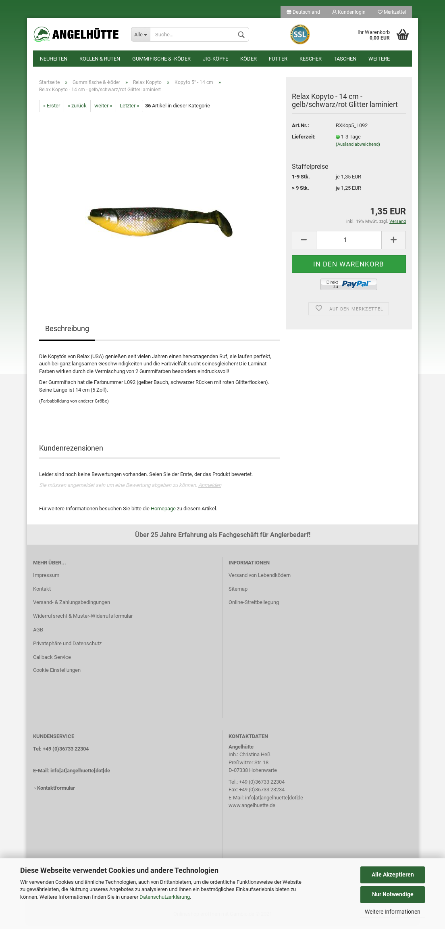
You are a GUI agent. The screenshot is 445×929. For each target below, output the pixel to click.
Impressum (46, 579)
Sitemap (238, 593)
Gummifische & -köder (161, 59)
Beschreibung (67, 332)
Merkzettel (392, 12)
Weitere (379, 59)
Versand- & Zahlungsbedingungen (71, 607)
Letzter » (129, 110)
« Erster (51, 110)
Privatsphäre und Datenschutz (67, 647)
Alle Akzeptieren (393, 874)
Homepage (163, 513)
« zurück (77, 110)
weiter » (103, 110)
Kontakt (42, 593)
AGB (38, 634)
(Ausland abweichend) (358, 148)
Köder (248, 59)
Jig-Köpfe (215, 59)
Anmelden (209, 489)
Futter (278, 59)
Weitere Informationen (392, 911)
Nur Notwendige (393, 894)
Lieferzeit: (304, 141)
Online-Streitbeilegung (254, 607)
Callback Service (52, 661)
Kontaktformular (56, 792)
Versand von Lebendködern (260, 579)
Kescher (310, 59)
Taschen (345, 59)
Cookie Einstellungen (57, 674)
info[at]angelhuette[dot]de (80, 775)
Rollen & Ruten (99, 59)
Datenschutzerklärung (164, 897)
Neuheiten (53, 59)
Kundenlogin (349, 12)
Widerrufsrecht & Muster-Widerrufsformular (83, 620)
